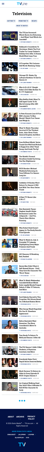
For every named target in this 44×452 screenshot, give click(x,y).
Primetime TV (23, 21)
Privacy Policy (31, 417)
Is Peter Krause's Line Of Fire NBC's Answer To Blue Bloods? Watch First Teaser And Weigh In (30, 117)
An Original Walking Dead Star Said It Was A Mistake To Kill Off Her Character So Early (30, 386)
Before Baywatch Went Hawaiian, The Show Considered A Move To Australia (27, 324)
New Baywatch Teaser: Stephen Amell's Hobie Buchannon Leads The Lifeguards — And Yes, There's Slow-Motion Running (27, 215)
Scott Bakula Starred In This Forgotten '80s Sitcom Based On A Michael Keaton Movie (30, 299)
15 (16, 246)
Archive (20, 416)
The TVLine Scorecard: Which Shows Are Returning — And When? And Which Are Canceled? (30, 36)
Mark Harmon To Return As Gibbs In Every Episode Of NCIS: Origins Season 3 (29, 373)
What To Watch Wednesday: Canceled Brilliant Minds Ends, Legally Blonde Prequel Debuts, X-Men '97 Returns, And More (30, 285)
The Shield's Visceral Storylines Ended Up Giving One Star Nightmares (29, 158)
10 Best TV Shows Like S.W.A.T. (27, 198)
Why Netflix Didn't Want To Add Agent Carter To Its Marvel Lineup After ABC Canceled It (29, 102)
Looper (31, 434)
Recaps (34, 21)
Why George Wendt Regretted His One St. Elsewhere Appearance (30, 311)
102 (16, 175)
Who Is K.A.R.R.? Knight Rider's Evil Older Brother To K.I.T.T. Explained (30, 89)
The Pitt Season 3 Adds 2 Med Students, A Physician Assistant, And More (30, 349)
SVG (27, 437)
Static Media (16, 423)
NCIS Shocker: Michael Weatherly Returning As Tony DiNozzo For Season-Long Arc (29, 172)
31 (16, 149)
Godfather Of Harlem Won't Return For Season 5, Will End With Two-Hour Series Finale (29, 186)
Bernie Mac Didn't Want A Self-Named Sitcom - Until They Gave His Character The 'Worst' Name (30, 269)
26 (16, 342)
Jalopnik (22, 434)
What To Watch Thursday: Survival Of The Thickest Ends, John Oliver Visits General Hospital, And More (29, 131)
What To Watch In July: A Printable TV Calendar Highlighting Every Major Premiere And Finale (29, 243)
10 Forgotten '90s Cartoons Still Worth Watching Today (29, 64)
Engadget (12, 434)
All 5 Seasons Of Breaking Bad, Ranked (29, 255)
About (11, 416)
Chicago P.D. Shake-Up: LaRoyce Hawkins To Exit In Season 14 (30, 77)
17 (16, 215)
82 (16, 378)
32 (16, 39)
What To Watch (22, 26)
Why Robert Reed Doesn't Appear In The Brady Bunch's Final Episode (30, 230)
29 (16, 134)
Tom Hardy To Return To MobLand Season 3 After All (29, 336)
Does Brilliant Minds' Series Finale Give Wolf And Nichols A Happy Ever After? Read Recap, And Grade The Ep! (30, 145)
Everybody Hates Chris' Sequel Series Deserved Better (30, 360)
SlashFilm (19, 437)
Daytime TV (11, 21)
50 (16, 82)
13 (16, 390)
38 (16, 287)
